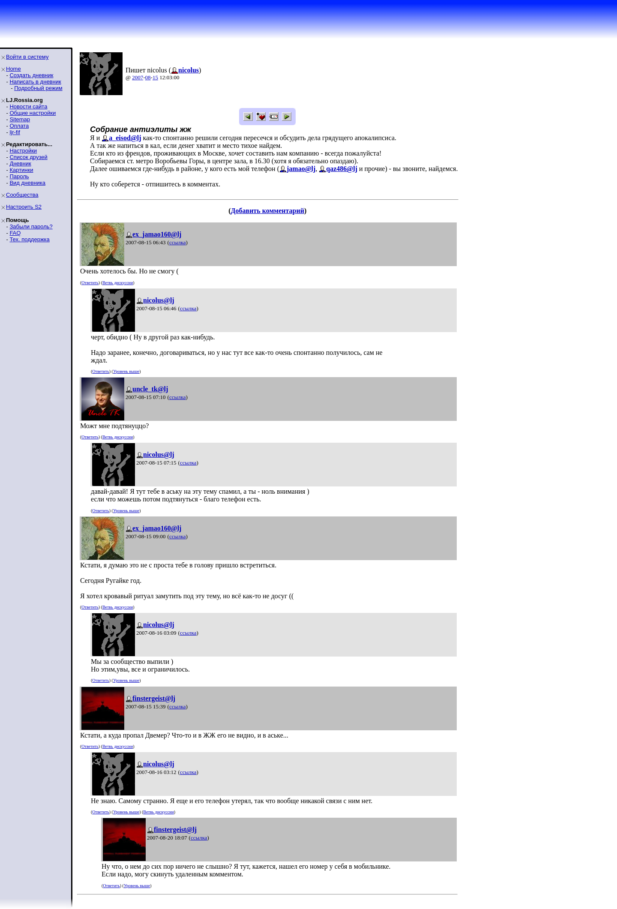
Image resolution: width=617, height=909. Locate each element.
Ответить (89, 282)
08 (148, 77)
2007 (137, 77)
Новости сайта (28, 106)
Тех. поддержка (29, 239)
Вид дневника (27, 183)
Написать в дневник (35, 81)
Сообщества (22, 195)
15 (155, 77)
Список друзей (28, 157)
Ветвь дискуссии (117, 282)
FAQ (15, 233)
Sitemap (19, 119)
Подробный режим (38, 88)
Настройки (23, 150)
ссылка (177, 242)
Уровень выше (126, 371)
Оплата (19, 126)
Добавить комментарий (267, 210)
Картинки (21, 170)
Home (13, 69)
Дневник (20, 163)
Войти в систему (27, 57)
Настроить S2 (24, 207)
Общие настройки (32, 113)
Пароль (19, 176)
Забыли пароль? (30, 226)
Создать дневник (31, 75)
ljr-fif (14, 132)
